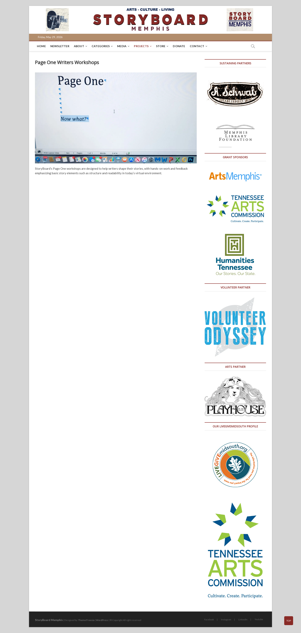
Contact (197, 46)
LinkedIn (242, 619)
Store (160, 46)
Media (121, 46)
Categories (101, 46)
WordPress (102, 620)
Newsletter (59, 46)
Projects (141, 46)
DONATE (179, 46)
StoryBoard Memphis (49, 620)
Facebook (209, 619)
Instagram (226, 619)
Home (41, 46)
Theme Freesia (86, 620)
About (79, 46)
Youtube (259, 619)
